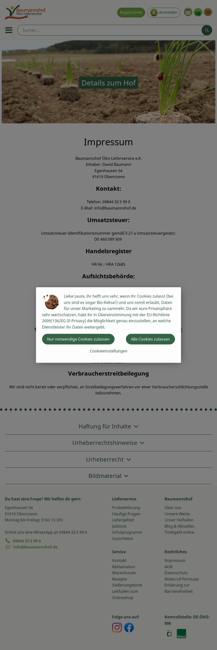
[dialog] (108, 325)
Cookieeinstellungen (108, 351)
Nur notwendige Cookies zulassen (78, 339)
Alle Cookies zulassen (150, 339)
